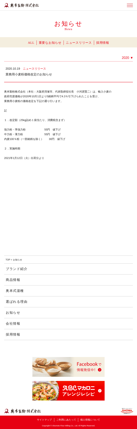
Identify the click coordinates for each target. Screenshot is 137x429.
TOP (8, 259)
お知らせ (13, 312)
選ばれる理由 (17, 301)
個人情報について (90, 419)
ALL (31, 42)
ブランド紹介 (17, 269)
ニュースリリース (79, 42)
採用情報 (102, 42)
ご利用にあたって (66, 419)
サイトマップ (44, 419)
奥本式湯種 (15, 290)
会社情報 (13, 323)
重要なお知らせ (50, 42)
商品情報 (13, 280)
